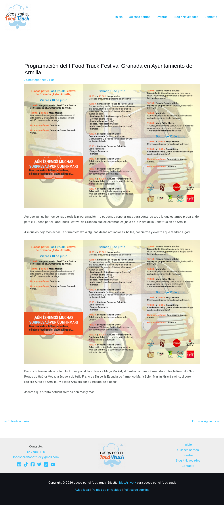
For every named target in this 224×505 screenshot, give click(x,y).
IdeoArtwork (127, 482)
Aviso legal (82, 489)
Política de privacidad (106, 489)
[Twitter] (39, 464)
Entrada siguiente (206, 421)
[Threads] (46, 464)
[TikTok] (26, 464)
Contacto (210, 17)
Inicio (119, 17)
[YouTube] (53, 464)
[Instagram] (19, 464)
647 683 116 (36, 452)
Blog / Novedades (186, 17)
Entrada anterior (17, 421)
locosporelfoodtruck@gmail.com (36, 457)
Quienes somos (139, 17)
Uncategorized (36, 80)
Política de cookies (136, 489)
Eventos (162, 17)
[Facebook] (32, 464)
